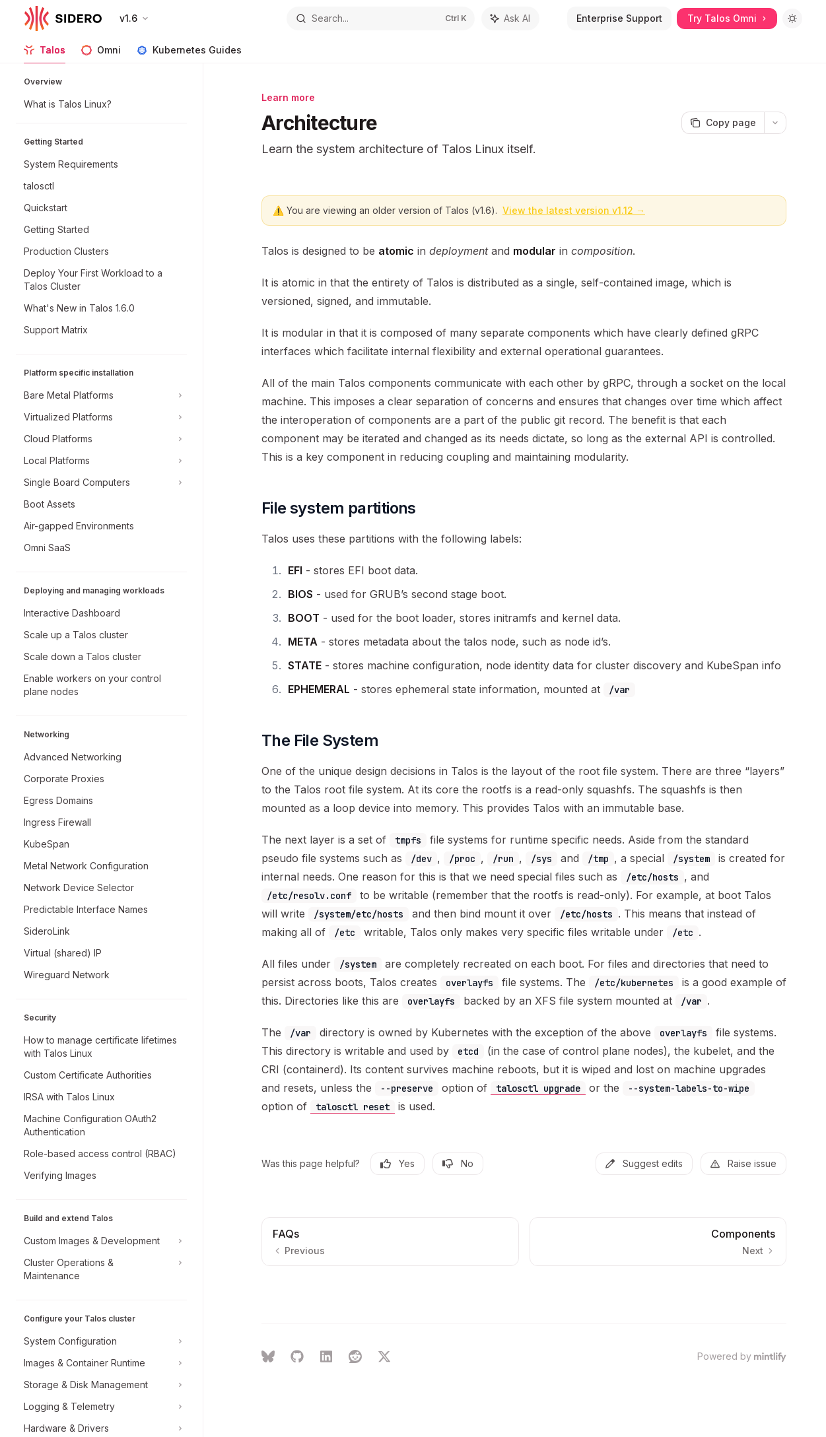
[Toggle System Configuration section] (101, 1341)
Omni (101, 53)
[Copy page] (722, 123)
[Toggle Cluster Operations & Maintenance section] (101, 1269)
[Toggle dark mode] (792, 18)
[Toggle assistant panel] (510, 18)
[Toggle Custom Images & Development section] (101, 1241)
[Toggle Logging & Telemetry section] (101, 1406)
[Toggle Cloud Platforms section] (101, 439)
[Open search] (380, 18)
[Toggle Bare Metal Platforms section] (101, 395)
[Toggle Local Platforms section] (101, 460)
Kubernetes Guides (189, 53)
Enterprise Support (619, 18)
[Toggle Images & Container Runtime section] (101, 1363)
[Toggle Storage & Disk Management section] (101, 1384)
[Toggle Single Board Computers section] (101, 482)
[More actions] (775, 123)
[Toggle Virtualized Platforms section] (101, 417)
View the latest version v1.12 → (573, 210)
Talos (44, 53)
